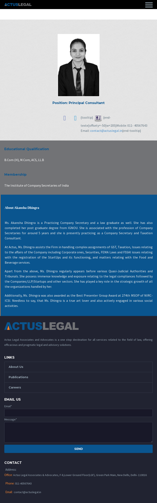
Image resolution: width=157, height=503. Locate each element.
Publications (18, 377)
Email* (8, 406)
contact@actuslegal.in (106, 131)
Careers (15, 387)
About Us (16, 367)
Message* (10, 419)
